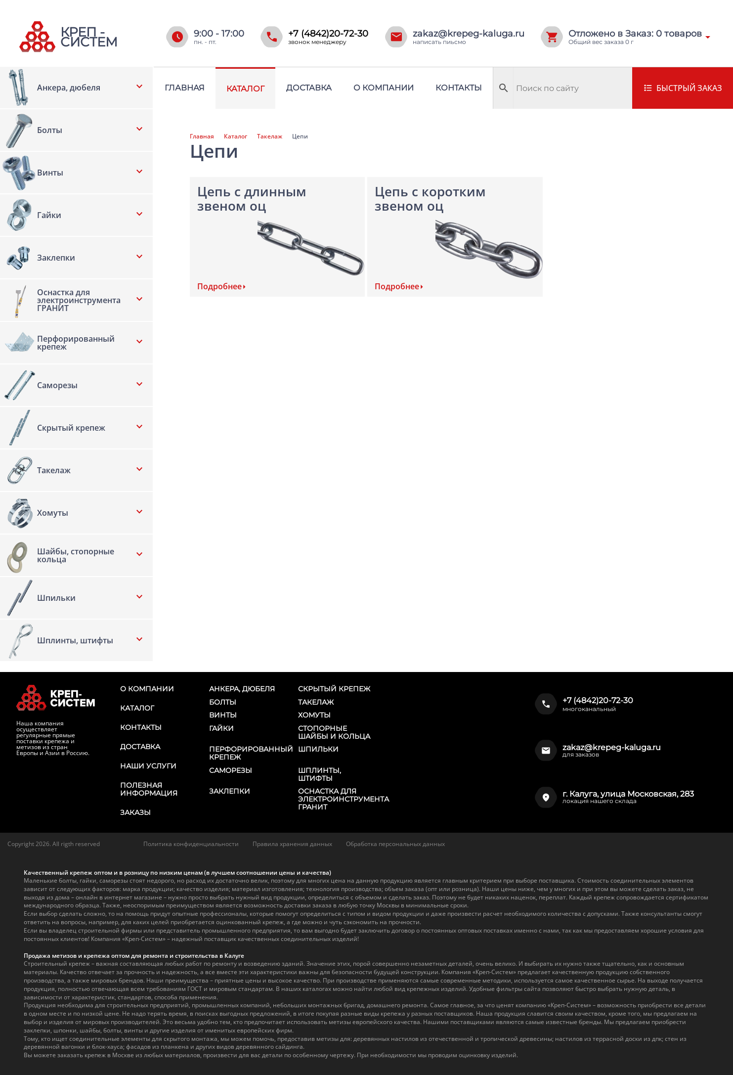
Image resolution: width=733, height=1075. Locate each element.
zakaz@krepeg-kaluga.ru (468, 33)
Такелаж (269, 136)
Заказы (135, 812)
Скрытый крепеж (334, 688)
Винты (223, 715)
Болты (222, 702)
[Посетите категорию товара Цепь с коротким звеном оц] (454, 237)
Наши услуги (148, 765)
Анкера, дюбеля (242, 688)
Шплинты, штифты (319, 774)
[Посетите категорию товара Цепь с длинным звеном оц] (277, 237)
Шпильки (318, 749)
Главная (185, 87)
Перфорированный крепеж (251, 753)
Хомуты (314, 715)
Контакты (458, 87)
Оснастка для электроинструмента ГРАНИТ (343, 799)
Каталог (245, 88)
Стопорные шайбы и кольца (334, 732)
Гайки (221, 728)
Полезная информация (148, 789)
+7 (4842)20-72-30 (328, 33)
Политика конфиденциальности (191, 844)
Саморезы (230, 770)
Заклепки (229, 791)
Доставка (309, 87)
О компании (383, 87)
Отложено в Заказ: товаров (635, 33)
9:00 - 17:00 (219, 33)
